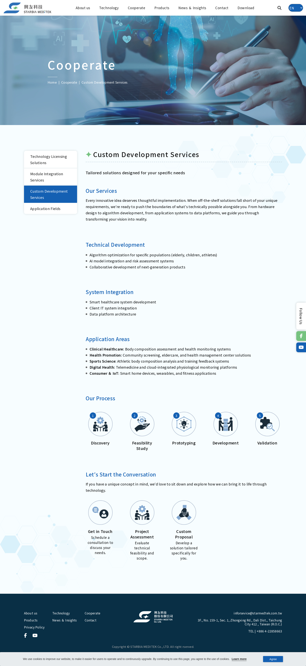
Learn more (239, 659)
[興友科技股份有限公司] (153, 617)
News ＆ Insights (192, 7)
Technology (109, 7)
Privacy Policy (34, 627)
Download (246, 7)
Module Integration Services (46, 176)
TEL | (265, 631)
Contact (222, 7)
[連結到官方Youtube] (301, 347)
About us (83, 7)
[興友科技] (27, 7)
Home (52, 82)
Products (161, 7)
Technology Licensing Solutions (48, 159)
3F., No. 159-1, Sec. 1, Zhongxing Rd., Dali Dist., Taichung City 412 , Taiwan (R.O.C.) (240, 622)
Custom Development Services (49, 194)
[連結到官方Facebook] (301, 336)
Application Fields (45, 208)
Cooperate (136, 7)
